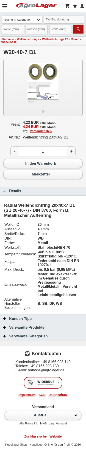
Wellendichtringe (28, 39)
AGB (42, 395)
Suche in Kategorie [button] (22, 19)
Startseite (7, 39)
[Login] (82, 6)
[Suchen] (78, 29)
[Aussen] (36, 29)
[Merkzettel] (75, 6)
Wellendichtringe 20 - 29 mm (60, 39)
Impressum (27, 395)
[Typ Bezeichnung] (64, 19)
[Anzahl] (43, 151)
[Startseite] (36, 6)
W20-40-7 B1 (9, 42)
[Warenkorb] (67, 6)
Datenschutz (57, 395)
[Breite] (60, 29)
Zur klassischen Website (43, 436)
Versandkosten (41, 131)
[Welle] (13, 29)
